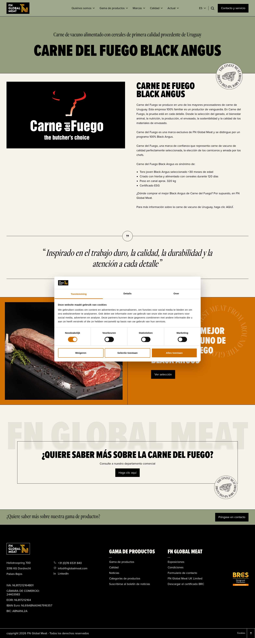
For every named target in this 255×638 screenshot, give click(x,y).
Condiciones (175, 567)
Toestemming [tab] (79, 294)
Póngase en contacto (231, 517)
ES (200, 8)
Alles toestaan (174, 352)
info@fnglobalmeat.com (72, 568)
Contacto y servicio (233, 8)
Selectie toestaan (127, 352)
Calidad (154, 8)
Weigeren (80, 352)
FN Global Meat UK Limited (185, 578)
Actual (171, 8)
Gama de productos (112, 8)
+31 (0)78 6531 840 (70, 563)
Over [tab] (176, 293)
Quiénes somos (81, 8)
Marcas (137, 8)
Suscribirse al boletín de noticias (129, 584)
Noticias (114, 573)
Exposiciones (176, 562)
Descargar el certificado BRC (186, 584)
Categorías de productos (124, 578)
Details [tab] (127, 293)
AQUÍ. (230, 207)
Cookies (241, 633)
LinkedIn (63, 573)
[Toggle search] (213, 8)
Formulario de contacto (182, 573)
